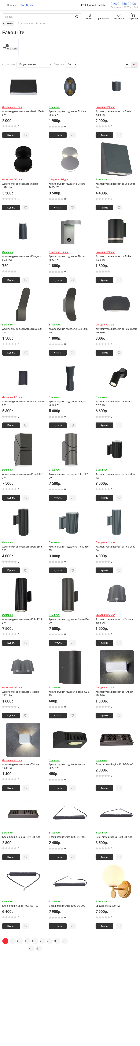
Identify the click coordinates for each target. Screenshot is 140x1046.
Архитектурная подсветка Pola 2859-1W (69, 552)
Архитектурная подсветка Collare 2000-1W (67, 186)
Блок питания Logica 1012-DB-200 (21, 843)
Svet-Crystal (27, 5)
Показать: (59, 64)
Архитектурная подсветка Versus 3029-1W (67, 772)
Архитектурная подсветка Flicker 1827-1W (67, 259)
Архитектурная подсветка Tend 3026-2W (69, 699)
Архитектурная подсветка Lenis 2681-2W (23, 406)
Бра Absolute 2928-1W (108, 913)
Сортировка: (9, 64)
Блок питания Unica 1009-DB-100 (20, 913)
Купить (11, 135)
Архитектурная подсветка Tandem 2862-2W (114, 626)
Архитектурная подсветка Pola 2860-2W (116, 552)
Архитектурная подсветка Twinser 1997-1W (114, 699)
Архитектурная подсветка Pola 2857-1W (116, 479)
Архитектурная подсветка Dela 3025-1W (116, 186)
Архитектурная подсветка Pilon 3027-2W (22, 479)
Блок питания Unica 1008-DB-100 (67, 843)
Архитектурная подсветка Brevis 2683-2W (113, 113)
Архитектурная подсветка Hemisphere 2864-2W (116, 333)
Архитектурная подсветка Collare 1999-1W (20, 186)
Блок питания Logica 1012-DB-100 (114, 770)
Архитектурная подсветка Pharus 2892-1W (114, 406)
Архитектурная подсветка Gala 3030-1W (22, 333)
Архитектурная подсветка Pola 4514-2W (69, 626)
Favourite (40, 23)
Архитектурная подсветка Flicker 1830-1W (114, 259)
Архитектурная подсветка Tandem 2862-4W (20, 699)
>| (37, 956)
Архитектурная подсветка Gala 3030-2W (69, 333)
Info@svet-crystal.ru (95, 5)
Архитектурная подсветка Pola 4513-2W (22, 626)
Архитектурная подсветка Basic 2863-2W (23, 113)
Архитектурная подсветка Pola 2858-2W (22, 552)
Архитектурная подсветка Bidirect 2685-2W (67, 113)
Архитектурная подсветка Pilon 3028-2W (69, 479)
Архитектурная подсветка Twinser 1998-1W (21, 772)
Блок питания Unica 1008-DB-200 (114, 843)
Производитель (25, 23)
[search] (76, 16)
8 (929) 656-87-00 (123, 4)
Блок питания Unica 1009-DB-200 (67, 913)
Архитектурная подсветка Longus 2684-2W (67, 406)
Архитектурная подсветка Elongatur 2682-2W (21, 259)
